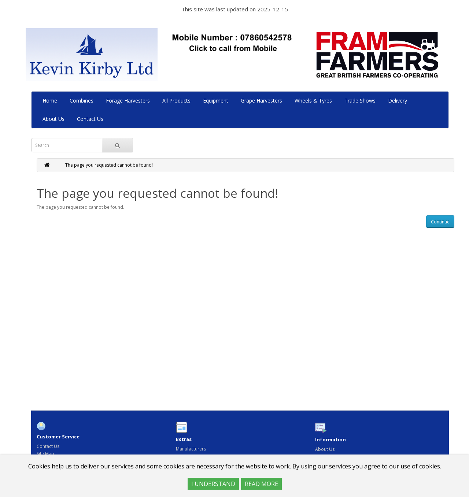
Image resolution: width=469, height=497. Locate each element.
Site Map (45, 453)
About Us (54, 118)
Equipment (216, 100)
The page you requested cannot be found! (109, 165)
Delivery (398, 100)
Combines (82, 100)
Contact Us (91, 118)
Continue (440, 222)
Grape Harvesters (262, 100)
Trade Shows (360, 100)
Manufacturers (191, 449)
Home (51, 100)
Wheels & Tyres (314, 100)
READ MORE (261, 484)
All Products (177, 100)
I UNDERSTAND (213, 484)
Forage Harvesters (128, 100)
